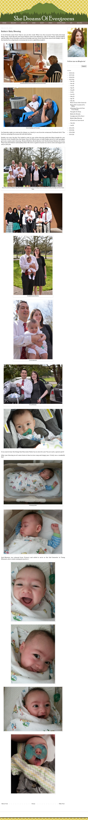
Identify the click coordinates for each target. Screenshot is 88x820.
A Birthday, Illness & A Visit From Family (77, 109)
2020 (70, 73)
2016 (70, 128)
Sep (71, 88)
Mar (71, 100)
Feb (71, 123)
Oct (71, 85)
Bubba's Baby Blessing (76, 118)
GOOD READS (61, 23)
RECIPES (79, 23)
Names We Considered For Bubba (77, 105)
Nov (71, 83)
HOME (4, 23)
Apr (71, 98)
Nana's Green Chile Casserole (78, 102)
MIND (33, 23)
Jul (71, 92)
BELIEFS (13, 23)
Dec (71, 81)
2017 (70, 79)
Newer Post (5, 803)
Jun (71, 94)
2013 (70, 134)
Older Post (61, 803)
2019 (70, 75)
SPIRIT (50, 23)
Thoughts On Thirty (75, 111)
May (71, 96)
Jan (71, 125)
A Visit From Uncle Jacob (77, 120)
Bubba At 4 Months (75, 114)
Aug (71, 90)
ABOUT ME (24, 23)
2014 (70, 132)
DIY (71, 23)
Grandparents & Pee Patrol (77, 116)
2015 (70, 130)
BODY (42, 23)
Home (33, 803)
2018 (70, 77)
